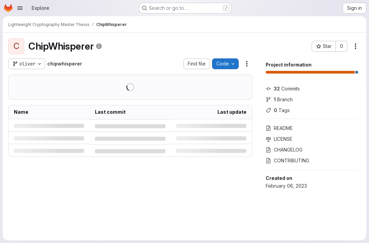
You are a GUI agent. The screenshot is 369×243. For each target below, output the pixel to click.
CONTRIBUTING (287, 160)
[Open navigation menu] (20, 8)
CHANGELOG (284, 150)
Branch (279, 99)
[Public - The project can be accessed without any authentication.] (99, 46)
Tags (278, 110)
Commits (283, 88)
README (279, 128)
